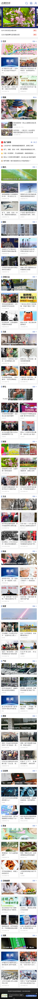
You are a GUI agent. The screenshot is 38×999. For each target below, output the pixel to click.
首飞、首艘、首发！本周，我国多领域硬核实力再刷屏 (21, 149)
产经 (4, 661)
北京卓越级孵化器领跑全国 (10, 34)
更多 (35, 41)
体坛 (4, 387)
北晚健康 (6, 881)
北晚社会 (6, 277)
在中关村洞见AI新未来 (8, 30)
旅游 (4, 442)
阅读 (4, 551)
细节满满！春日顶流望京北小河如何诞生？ (17, 161)
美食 (4, 826)
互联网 (5, 771)
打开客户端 (19, 995)
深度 (4, 606)
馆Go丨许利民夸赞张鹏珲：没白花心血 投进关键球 (20, 157)
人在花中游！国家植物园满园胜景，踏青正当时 (18, 145)
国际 (4, 222)
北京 (4, 41)
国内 (4, 167)
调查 (4, 716)
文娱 (4, 332)
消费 (4, 936)
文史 (4, 496)
